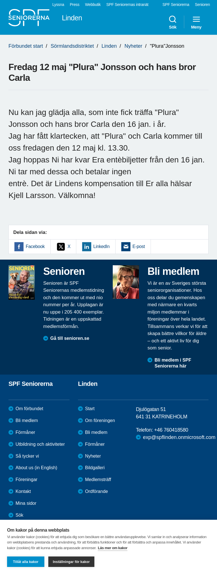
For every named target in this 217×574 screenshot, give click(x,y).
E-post (139, 246)
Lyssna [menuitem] (58, 4)
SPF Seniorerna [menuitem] (175, 4)
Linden (109, 46)
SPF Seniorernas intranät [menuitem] (127, 4)
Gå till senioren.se (69, 338)
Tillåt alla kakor (25, 562)
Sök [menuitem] (172, 22)
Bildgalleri (95, 467)
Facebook (35, 246)
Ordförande (96, 491)
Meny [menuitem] (196, 22)
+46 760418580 (171, 430)
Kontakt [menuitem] (23, 491)
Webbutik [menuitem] (93, 4)
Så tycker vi (27, 456)
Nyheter (133, 46)
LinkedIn (101, 246)
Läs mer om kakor (112, 548)
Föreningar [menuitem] (26, 479)
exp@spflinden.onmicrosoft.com (179, 437)
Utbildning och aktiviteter (40, 444)
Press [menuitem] (74, 4)
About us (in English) (36, 467)
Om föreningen (100, 420)
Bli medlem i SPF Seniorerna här (173, 363)
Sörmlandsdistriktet (72, 46)
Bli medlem (27, 420)
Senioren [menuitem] (202, 4)
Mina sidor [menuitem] (26, 503)
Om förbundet (29, 408)
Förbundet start (25, 46)
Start (90, 408)
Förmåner (25, 432)
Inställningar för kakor (71, 562)
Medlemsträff (98, 479)
